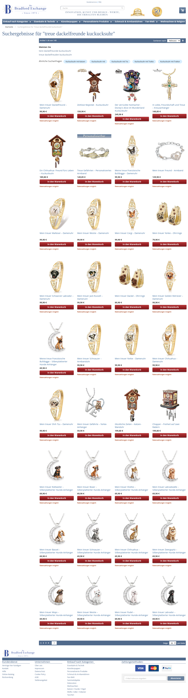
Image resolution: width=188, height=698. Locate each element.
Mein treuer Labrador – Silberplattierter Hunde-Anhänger (169, 614)
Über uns (38, 665)
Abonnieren (176, 678)
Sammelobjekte (73, 680)
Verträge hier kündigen (11, 665)
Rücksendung (7, 677)
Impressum (39, 668)
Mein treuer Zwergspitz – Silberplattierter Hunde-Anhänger (169, 551)
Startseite (9, 27)
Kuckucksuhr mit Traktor (170, 61)
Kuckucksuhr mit (98, 61)
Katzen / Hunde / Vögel (76, 689)
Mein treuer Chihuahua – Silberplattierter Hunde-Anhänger (131, 551)
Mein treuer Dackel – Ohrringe (130, 295)
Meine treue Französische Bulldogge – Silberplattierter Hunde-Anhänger (53, 361)
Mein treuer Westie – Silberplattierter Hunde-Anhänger (94, 614)
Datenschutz (40, 671)
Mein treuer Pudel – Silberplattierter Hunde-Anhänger (131, 614)
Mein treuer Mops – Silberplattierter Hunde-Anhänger (56, 614)
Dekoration (71, 683)
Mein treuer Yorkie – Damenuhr (130, 358)
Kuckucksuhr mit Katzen (75, 61)
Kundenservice (92, 2)
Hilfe (4, 671)
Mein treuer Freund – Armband (167, 170)
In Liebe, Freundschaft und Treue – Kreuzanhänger (168, 106)
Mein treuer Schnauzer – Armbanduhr (89, 360)
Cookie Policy (40, 674)
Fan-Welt (70, 677)
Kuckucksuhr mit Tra (120, 61)
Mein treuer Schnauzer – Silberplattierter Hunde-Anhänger (94, 551)
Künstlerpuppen (73, 668)
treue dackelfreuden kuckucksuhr (55, 54)
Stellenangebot (41, 680)
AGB (36, 677)
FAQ (100, 2)
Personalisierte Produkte (77, 671)
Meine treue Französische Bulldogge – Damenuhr (127, 172)
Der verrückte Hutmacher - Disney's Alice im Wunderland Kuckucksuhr (129, 107)
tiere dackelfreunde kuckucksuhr (55, 50)
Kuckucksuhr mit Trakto (144, 61)
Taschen (70, 695)
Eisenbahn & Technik (75, 665)
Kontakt (5, 668)
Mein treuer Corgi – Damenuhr (130, 233)
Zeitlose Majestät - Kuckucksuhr (93, 104)
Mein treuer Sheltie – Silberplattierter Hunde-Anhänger (131, 488)
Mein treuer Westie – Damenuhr (93, 233)
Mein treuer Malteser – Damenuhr (56, 233)
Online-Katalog (8, 674)
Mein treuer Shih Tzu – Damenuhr (56, 424)
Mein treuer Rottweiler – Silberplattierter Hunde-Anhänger (56, 488)
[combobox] (92, 8)
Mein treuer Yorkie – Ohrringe (167, 233)
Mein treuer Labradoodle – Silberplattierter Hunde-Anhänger (169, 488)
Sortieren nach (159, 40)
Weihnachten (72, 686)
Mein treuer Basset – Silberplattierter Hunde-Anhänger (56, 551)
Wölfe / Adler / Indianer (76, 692)
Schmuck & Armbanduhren (78, 674)
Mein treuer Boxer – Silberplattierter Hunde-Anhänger (94, 488)
